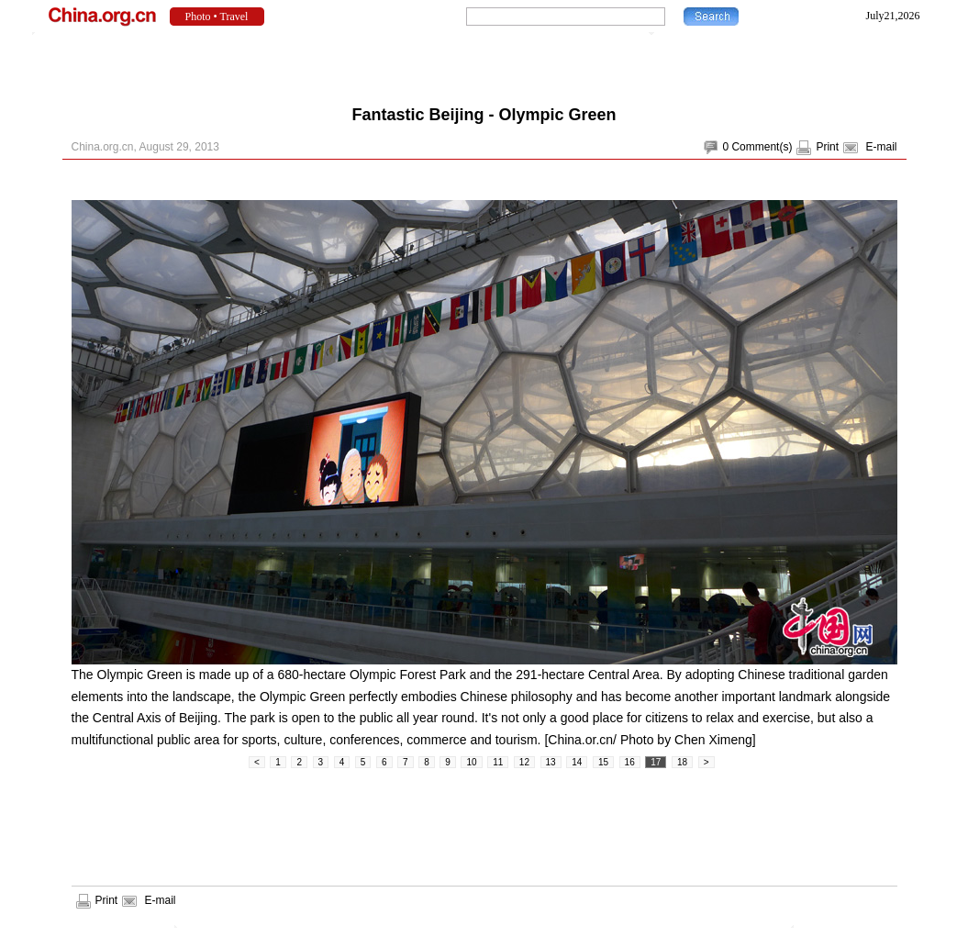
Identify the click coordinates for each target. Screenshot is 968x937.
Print (827, 146)
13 (551, 762)
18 (682, 762)
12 (524, 762)
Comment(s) (761, 146)
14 (577, 762)
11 (498, 762)
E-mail (880, 146)
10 (471, 762)
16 (630, 762)
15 (603, 762)
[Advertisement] (484, 64)
